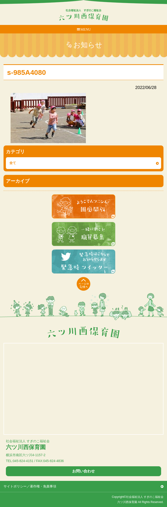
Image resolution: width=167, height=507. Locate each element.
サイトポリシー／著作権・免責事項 (30, 486)
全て (12, 163)
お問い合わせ (83, 471)
